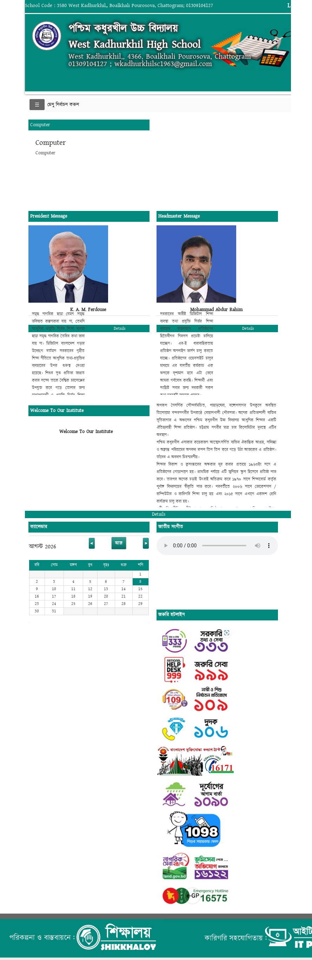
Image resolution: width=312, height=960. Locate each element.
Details (120, 328)
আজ (118, 543)
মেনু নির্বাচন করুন (63, 104)
